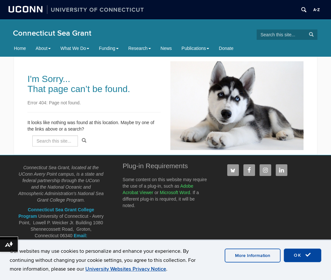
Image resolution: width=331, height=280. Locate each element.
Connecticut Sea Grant (52, 33)
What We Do (74, 48)
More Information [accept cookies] (252, 255)
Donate (226, 48)
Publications (195, 48)
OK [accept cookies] (302, 255)
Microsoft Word (175, 192)
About (43, 48)
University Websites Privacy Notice (125, 269)
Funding (109, 48)
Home (20, 48)
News (166, 48)
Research (139, 48)
